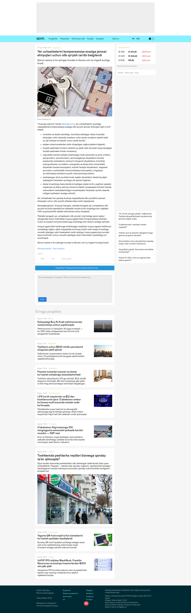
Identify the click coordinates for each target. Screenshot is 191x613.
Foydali (90, 38)
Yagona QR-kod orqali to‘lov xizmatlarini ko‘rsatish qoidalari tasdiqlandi (60, 537)
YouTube (88, 599)
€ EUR (122, 56)
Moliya (51, 557)
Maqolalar (64, 38)
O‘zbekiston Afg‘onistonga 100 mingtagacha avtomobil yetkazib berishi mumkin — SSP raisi (60, 430)
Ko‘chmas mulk (78, 38)
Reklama (120, 72)
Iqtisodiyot (52, 343)
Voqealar (100, 38)
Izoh (51, 259)
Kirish (42, 299)
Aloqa (137, 72)
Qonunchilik (53, 532)
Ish (64, 599)
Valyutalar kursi (124, 47)
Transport (52, 424)
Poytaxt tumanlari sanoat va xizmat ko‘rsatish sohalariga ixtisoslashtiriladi (59, 373)
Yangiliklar (53, 38)
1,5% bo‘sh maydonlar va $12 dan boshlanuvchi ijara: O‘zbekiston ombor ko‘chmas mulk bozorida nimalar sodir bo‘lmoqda (59, 401)
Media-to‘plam (129, 72)
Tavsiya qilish (65, 259)
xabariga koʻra (68, 124)
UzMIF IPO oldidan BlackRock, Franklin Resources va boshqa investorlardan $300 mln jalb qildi (61, 563)
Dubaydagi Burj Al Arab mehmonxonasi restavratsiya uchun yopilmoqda (59, 323)
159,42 (131, 60)
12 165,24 (132, 52)
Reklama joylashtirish (70, 593)
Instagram (89, 596)
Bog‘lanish (67, 590)
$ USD (121, 52)
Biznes (50, 318)
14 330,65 (132, 56)
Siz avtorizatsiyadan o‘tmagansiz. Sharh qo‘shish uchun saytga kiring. (74, 285)
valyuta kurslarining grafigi (127, 66)
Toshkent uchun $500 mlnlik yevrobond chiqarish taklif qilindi (60, 348)
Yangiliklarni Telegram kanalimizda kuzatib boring (75, 268)
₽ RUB (121, 60)
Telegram (88, 590)
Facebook (88, 593)
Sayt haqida (67, 596)
